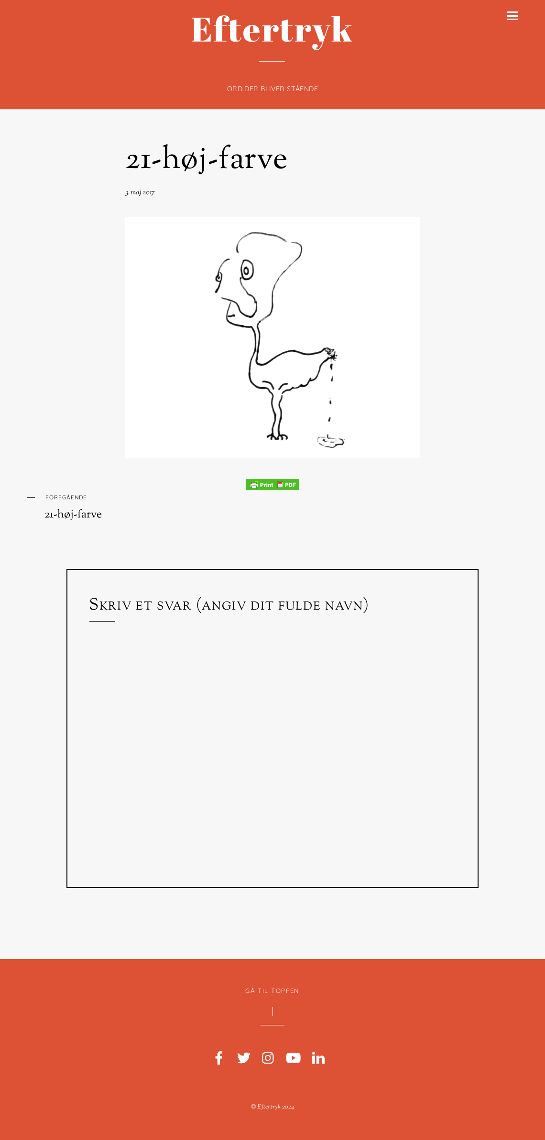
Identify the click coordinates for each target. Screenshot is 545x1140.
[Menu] (512, 15)
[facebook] (218, 1058)
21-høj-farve (206, 160)
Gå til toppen (272, 990)
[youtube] (293, 1058)
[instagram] (268, 1058)
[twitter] (243, 1058)
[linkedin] (318, 1058)
